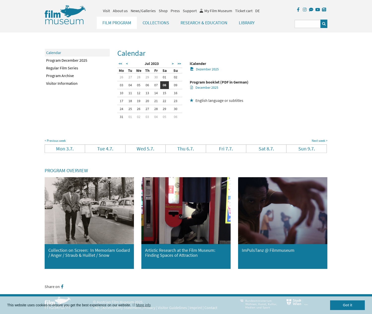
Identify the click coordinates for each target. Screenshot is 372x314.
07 (156, 85)
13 (147, 93)
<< (120, 63)
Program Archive (60, 75)
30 (156, 77)
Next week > (319, 141)
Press (175, 10)
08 (164, 85)
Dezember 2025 (204, 69)
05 (138, 85)
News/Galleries (143, 10)
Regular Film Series (62, 67)
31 (121, 116)
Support (190, 10)
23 (175, 101)
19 (138, 101)
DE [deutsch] (257, 10)
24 (121, 109)
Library (247, 23)
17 (121, 101)
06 (147, 85)
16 (175, 93)
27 (130, 77)
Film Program (116, 23)
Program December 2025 (66, 60)
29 (147, 77)
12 (138, 93)
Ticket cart (243, 10)
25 (130, 109)
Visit (106, 10)
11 (130, 93)
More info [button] (143, 305)
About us (120, 10)
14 (156, 93)
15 (164, 93)
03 (121, 85)
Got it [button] (347, 305)
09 (175, 85)
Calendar (53, 52)
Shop (163, 10)
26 (121, 77)
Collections (156, 23)
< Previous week (55, 141)
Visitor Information (62, 83)
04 (130, 85)
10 (121, 93)
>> (179, 63)
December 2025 (204, 87)
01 (164, 77)
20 (147, 101)
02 (175, 77)
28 (138, 77)
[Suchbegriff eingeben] (308, 24)
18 (130, 101)
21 (156, 101)
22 (164, 101)
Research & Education (204, 23)
